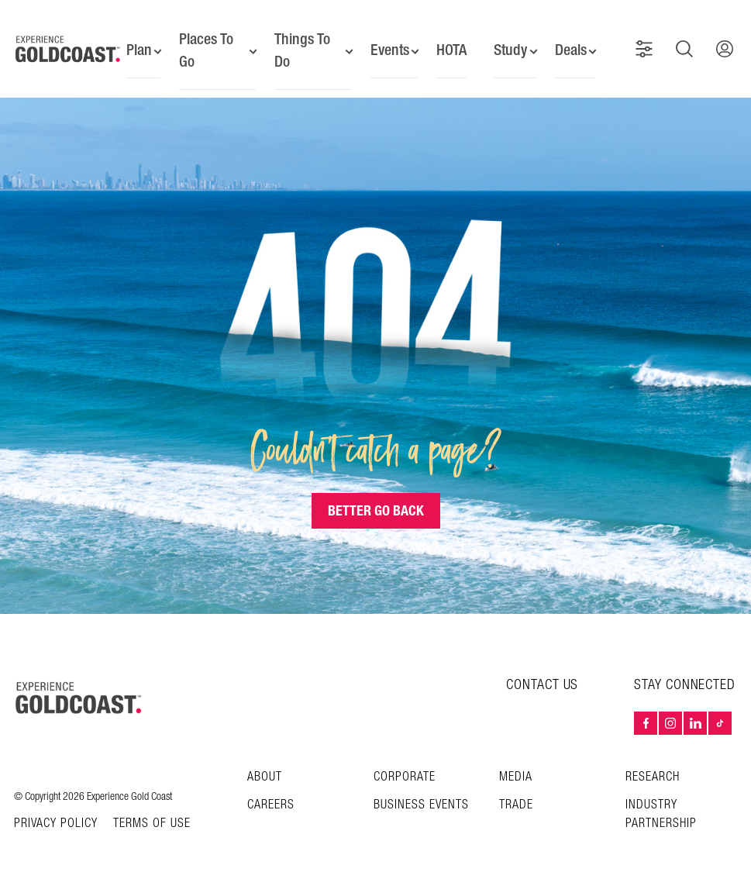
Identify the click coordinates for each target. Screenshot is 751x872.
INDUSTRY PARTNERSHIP (661, 800)
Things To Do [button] (298, 42)
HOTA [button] (449, 42)
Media (515, 763)
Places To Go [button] (204, 42)
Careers (271, 791)
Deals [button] (572, 42)
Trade (516, 791)
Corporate (405, 763)
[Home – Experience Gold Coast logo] (79, 683)
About (264, 763)
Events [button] (384, 42)
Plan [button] (135, 42)
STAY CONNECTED (684, 671)
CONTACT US (542, 671)
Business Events (421, 791)
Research (652, 763)
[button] (647, 42)
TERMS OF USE (152, 810)
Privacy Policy (56, 810)
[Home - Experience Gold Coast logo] (68, 41)
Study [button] (510, 42)
